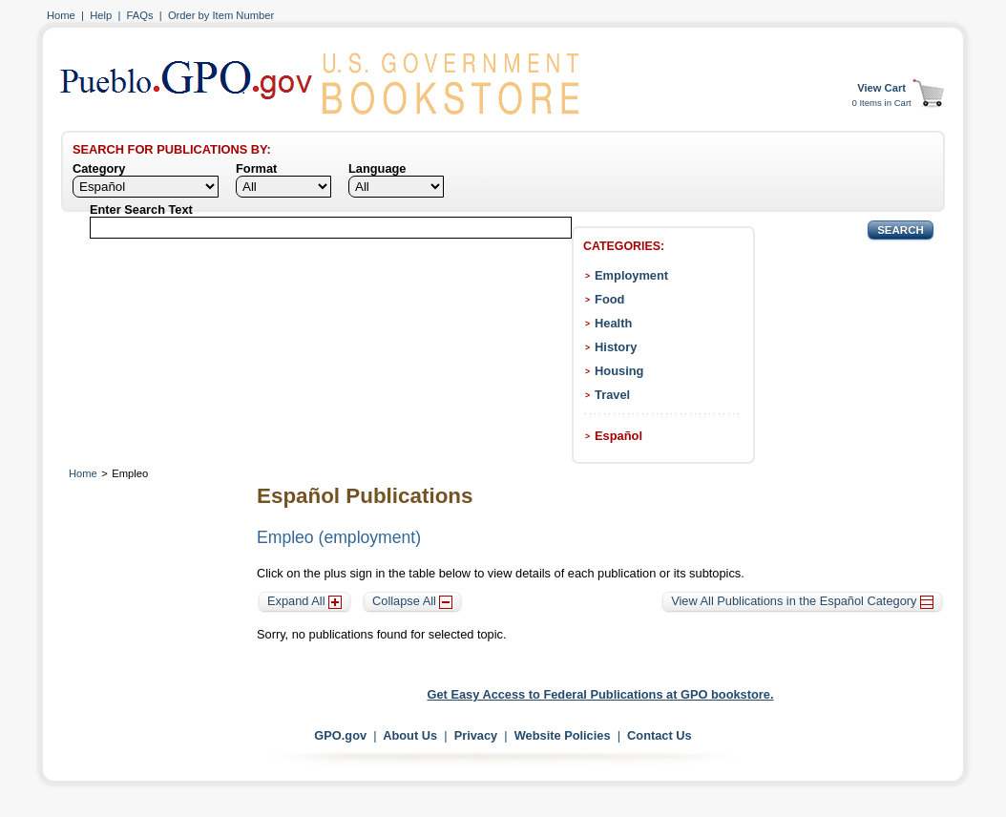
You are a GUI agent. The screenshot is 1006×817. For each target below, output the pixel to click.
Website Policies (562, 735)
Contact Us (659, 735)
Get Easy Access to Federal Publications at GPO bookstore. (601, 694)
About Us (410, 735)
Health (613, 323)
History (616, 347)
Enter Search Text (141, 209)
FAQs (140, 15)
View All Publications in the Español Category (802, 601)
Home (61, 15)
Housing (619, 371)
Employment (631, 275)
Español (618, 436)
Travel (612, 395)
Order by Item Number (221, 15)
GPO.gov (340, 735)
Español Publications (364, 496)
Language (377, 168)
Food (609, 299)
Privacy (476, 735)
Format (256, 168)
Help (101, 15)
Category (99, 168)
